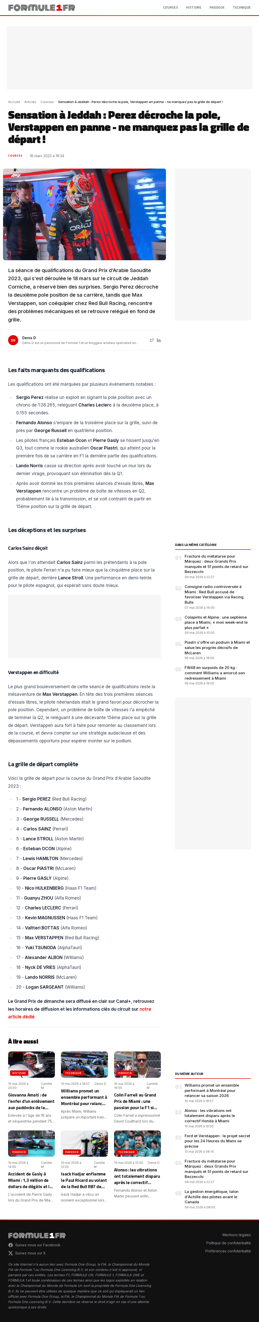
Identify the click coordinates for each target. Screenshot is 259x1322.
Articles (30, 102)
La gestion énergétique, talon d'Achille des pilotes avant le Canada (212, 1196)
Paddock (217, 7)
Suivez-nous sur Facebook (34, 1245)
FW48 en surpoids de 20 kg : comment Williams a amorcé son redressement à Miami (215, 672)
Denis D (29, 338)
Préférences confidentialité (228, 1251)
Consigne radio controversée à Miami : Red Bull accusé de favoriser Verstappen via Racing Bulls (214, 594)
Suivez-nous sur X (27, 1253)
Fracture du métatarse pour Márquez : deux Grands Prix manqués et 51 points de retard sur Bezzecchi (216, 564)
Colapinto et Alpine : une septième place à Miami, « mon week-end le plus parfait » (216, 622)
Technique (242, 7)
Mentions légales (237, 1235)
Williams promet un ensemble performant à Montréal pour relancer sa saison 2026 (212, 1090)
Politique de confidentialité (228, 1243)
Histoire (193, 7)
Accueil (14, 102)
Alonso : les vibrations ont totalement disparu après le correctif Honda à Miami (210, 1115)
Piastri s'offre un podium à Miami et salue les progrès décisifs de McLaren (217, 647)
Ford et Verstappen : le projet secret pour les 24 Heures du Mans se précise (217, 1141)
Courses (170, 7)
